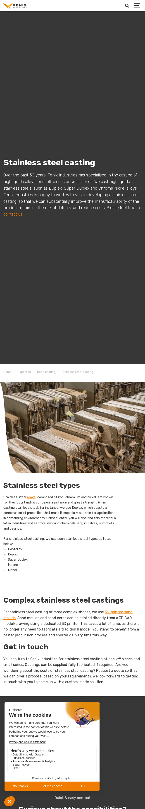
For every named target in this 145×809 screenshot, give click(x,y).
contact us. (13, 214)
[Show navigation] (137, 5)
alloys (31, 497)
